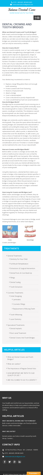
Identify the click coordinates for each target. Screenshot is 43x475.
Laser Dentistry (15, 319)
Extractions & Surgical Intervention (22, 268)
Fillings (12, 278)
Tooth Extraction (16, 287)
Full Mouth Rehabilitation (19, 264)
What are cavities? (13, 364)
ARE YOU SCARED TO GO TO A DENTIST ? (22, 380)
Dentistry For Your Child (18, 259)
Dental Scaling (15, 282)
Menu (37, 17)
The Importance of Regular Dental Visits (21, 368)
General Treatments (14, 256)
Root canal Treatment (18, 333)
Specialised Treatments (16, 325)
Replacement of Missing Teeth (24, 309)
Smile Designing (16, 296)
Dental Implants (16, 328)
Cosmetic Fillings (19, 304)
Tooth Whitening (16, 315)
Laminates (17, 299)
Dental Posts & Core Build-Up (21, 273)
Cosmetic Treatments (15, 293)
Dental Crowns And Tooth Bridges (22, 338)
